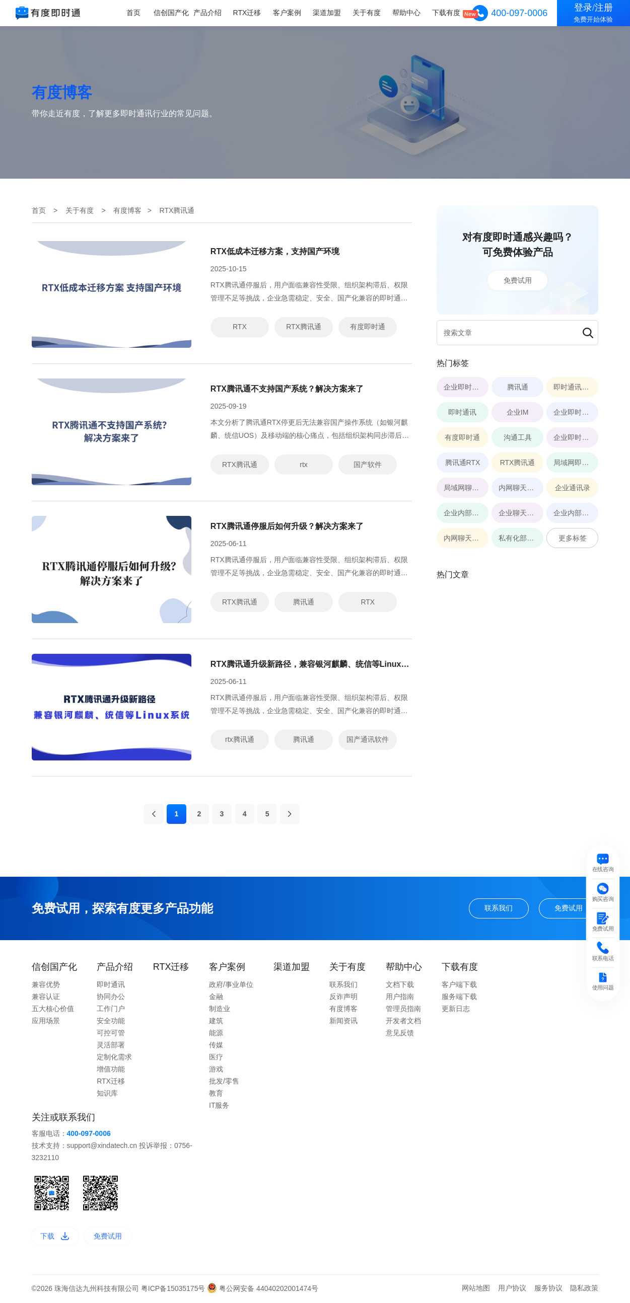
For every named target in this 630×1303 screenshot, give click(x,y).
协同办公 (111, 997)
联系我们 (498, 909)
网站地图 (476, 1289)
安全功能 (111, 1022)
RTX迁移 (248, 13)
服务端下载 (459, 997)
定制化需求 (114, 1058)
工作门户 (111, 1010)
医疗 (216, 1058)
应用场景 (46, 1022)
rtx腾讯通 (239, 739)
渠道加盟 (327, 13)
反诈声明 (343, 997)
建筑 (216, 1022)
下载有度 (446, 13)
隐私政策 (584, 1289)
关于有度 (367, 13)
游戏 (216, 1070)
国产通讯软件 (367, 739)
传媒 (216, 1046)
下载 (54, 1237)
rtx (304, 465)
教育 (216, 1094)
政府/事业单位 (231, 985)
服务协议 (548, 1289)
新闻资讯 (343, 1022)
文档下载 (400, 985)
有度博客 (127, 210)
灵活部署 (111, 1046)
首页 (134, 13)
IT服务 (219, 1106)
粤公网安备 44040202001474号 (262, 1289)
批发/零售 (224, 1082)
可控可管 (111, 1034)
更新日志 (456, 1010)
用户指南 (400, 997)
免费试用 (518, 280)
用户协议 (512, 1289)
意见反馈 (400, 1034)
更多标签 (572, 538)
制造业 (219, 1010)
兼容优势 (46, 985)
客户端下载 (459, 985)
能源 (216, 1034)
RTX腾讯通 (303, 327)
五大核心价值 (53, 1010)
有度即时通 (367, 327)
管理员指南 (403, 1010)
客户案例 (287, 13)
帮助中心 (406, 13)
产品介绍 (208, 13)
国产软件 (368, 465)
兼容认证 (46, 997)
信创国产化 (171, 13)
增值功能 (111, 1070)
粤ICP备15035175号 (174, 1289)
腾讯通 (303, 602)
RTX (240, 327)
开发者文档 (403, 1022)
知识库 (107, 1094)
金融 (216, 997)
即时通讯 (111, 985)
